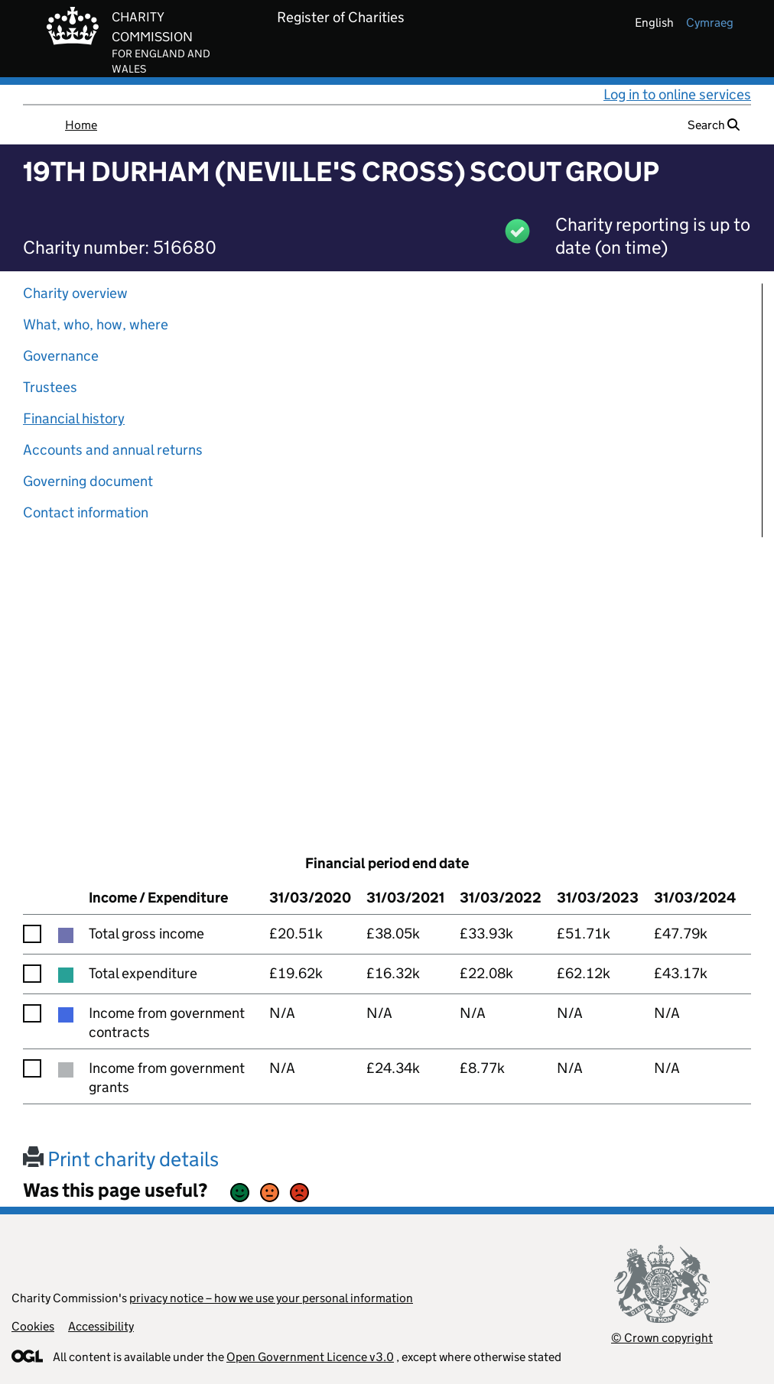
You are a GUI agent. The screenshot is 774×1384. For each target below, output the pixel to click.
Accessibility (101, 1326)
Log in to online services (677, 94)
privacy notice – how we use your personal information (271, 1298)
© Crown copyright (662, 1338)
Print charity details (121, 1159)
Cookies (32, 1326)
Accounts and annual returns (113, 450)
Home (81, 125)
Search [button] (714, 125)
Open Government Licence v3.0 (310, 1357)
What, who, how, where (95, 324)
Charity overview (75, 293)
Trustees (50, 387)
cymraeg (709, 22)
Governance (61, 356)
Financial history (74, 418)
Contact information (85, 512)
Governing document (88, 481)
